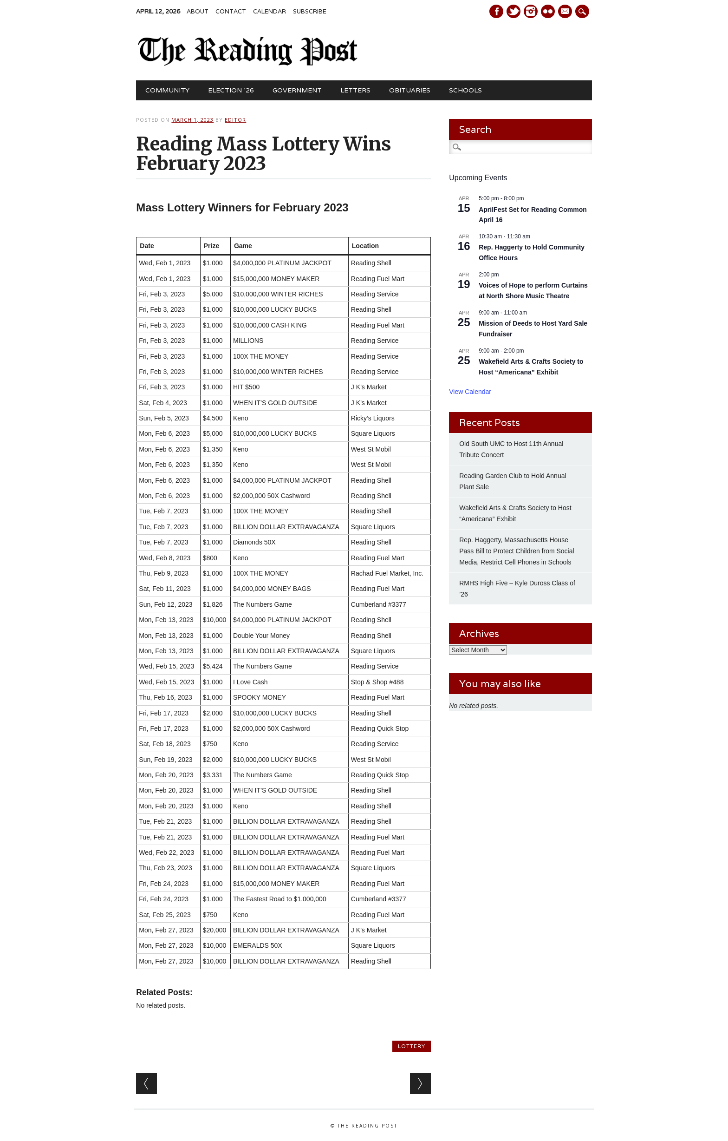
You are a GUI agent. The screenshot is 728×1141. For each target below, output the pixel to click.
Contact (230, 11)
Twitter (513, 11)
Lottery (411, 1046)
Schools (465, 90)
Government (297, 90)
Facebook (496, 11)
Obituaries (409, 90)
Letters (355, 90)
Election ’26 (231, 90)
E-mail (566, 12)
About (197, 11)
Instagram (531, 11)
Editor (235, 119)
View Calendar (470, 391)
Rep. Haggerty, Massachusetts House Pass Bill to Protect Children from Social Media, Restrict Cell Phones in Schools (516, 551)
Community (167, 90)
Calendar (269, 11)
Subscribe (309, 11)
